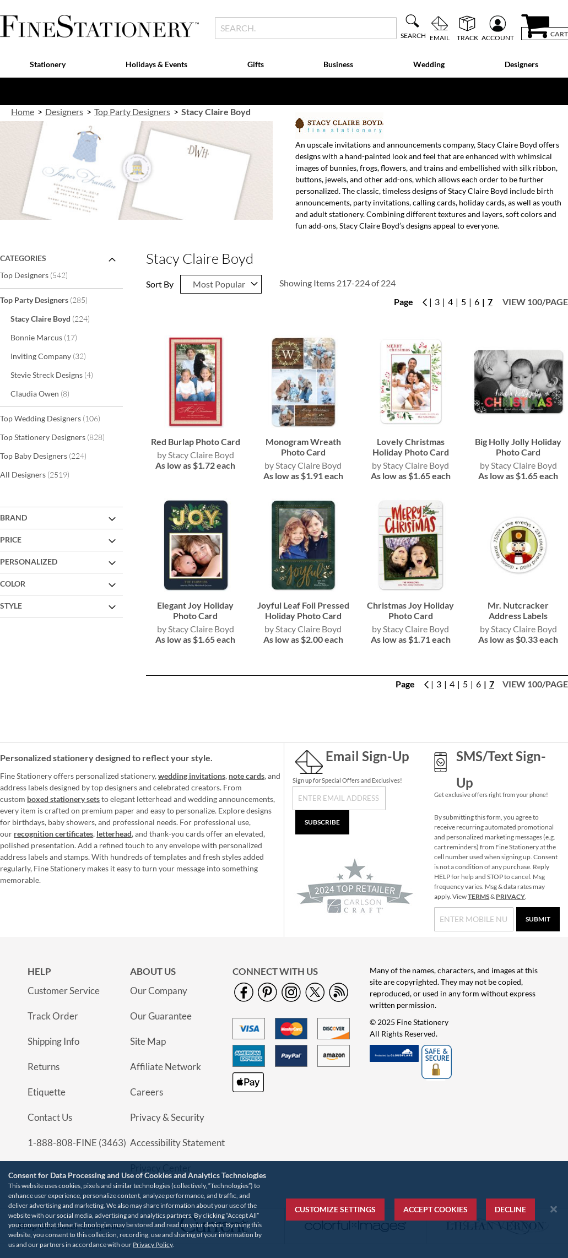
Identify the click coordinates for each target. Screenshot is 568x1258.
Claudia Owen (47, 393)
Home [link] (22, 111)
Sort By (160, 284)
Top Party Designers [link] (132, 111)
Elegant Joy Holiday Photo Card (195, 610)
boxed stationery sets (63, 799)
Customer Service (64, 990)
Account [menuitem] (498, 37)
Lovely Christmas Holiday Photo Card (410, 446)
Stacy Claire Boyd (57, 318)
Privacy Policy (152, 1244)
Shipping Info (53, 1041)
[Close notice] (553, 1209)
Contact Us (50, 1117)
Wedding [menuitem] (429, 64)
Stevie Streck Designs (59, 374)
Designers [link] (64, 111)
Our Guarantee (161, 1016)
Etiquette (47, 1092)
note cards (246, 775)
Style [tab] (11, 605)
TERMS (478, 896)
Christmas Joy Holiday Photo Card (410, 610)
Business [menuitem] (338, 64)
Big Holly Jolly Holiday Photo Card (518, 446)
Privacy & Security (167, 1117)
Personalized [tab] (28, 561)
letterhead (114, 833)
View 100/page (535, 301)
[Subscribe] (322, 822)
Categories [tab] (23, 258)
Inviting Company (55, 356)
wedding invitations (191, 775)
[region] (284, 1209)
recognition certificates (53, 833)
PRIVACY (510, 896)
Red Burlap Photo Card (195, 441)
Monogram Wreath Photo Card (303, 446)
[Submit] (538, 919)
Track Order (53, 1016)
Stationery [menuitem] (48, 64)
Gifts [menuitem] (255, 64)
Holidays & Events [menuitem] (156, 64)
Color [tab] (12, 583)
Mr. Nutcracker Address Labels (518, 610)
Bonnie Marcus (51, 337)
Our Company (158, 990)
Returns (43, 1066)
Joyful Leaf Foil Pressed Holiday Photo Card (303, 610)
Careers (146, 1092)
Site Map (148, 1041)
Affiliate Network (165, 1066)
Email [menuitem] (440, 37)
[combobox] (306, 28)
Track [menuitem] (467, 37)
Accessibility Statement (177, 1142)
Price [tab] (10, 539)
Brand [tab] (13, 517)
